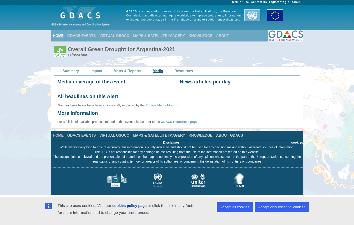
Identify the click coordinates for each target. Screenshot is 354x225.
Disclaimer (171, 142)
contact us (259, 2)
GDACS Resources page (179, 122)
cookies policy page (129, 206)
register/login (279, 2)
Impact (96, 71)
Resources (184, 71)
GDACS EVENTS (81, 36)
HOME (58, 36)
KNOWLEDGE (201, 36)
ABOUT (222, 36)
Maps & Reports (127, 71)
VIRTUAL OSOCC (114, 36)
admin (296, 2)
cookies (297, 142)
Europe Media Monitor (162, 105)
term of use (240, 2)
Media (158, 71)
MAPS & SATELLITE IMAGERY (159, 36)
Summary (71, 71)
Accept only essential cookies (281, 207)
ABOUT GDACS (229, 135)
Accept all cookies (234, 207)
